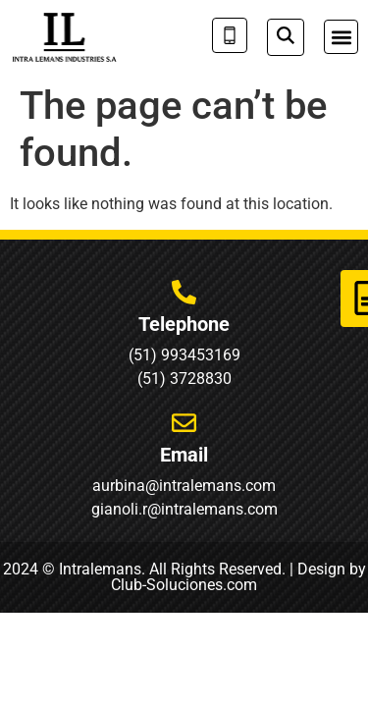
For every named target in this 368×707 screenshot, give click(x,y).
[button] (341, 37)
